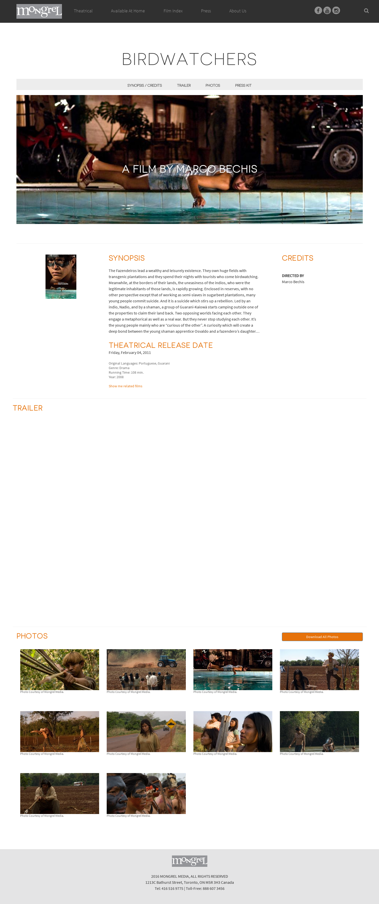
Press (206, 11)
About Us (237, 11)
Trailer (184, 85)
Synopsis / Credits (144, 85)
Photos (213, 85)
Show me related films (125, 386)
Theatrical (83, 11)
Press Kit (243, 85)
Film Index (173, 11)
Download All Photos (322, 637)
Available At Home (128, 16)
